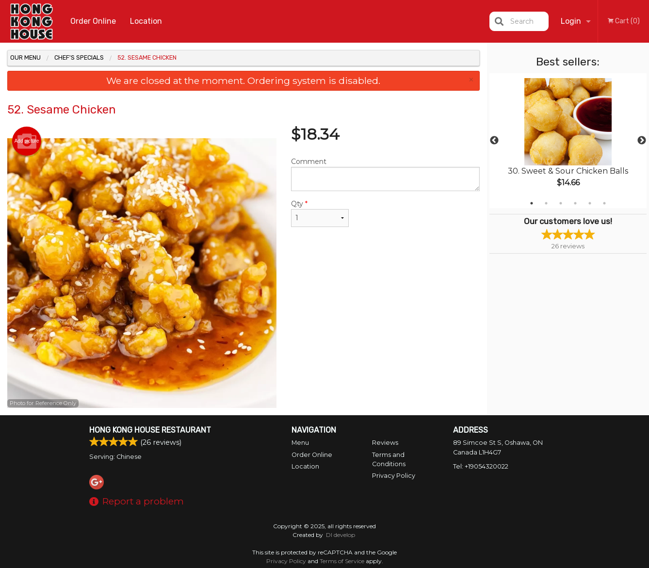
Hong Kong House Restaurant (150, 430)
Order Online (93, 21)
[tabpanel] (568, 141)
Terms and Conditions (389, 459)
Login (571, 21)
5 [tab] (590, 203)
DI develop (340, 534)
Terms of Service (342, 561)
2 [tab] (546, 203)
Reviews (385, 442)
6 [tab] (604, 203)
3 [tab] (561, 203)
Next (642, 141)
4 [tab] (575, 203)
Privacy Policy (393, 475)
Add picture (27, 141)
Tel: (480, 466)
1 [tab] (531, 203)
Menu (300, 442)
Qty (320, 213)
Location (146, 21)
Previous (494, 141)
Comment (385, 174)
